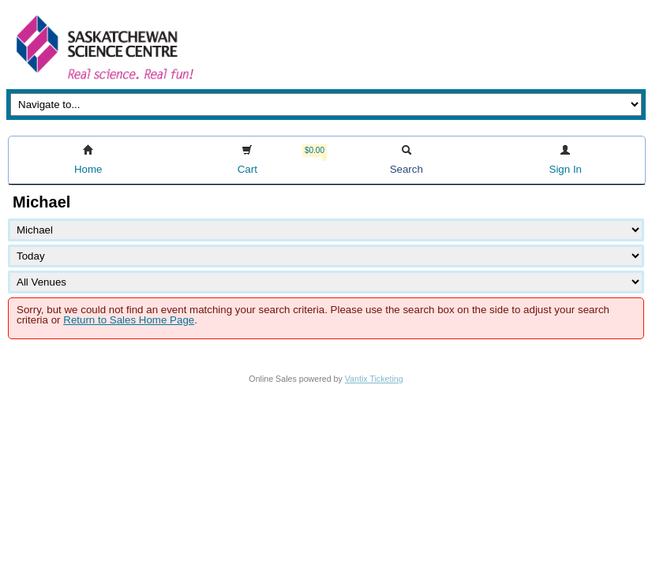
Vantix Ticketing (374, 378)
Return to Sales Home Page (128, 320)
